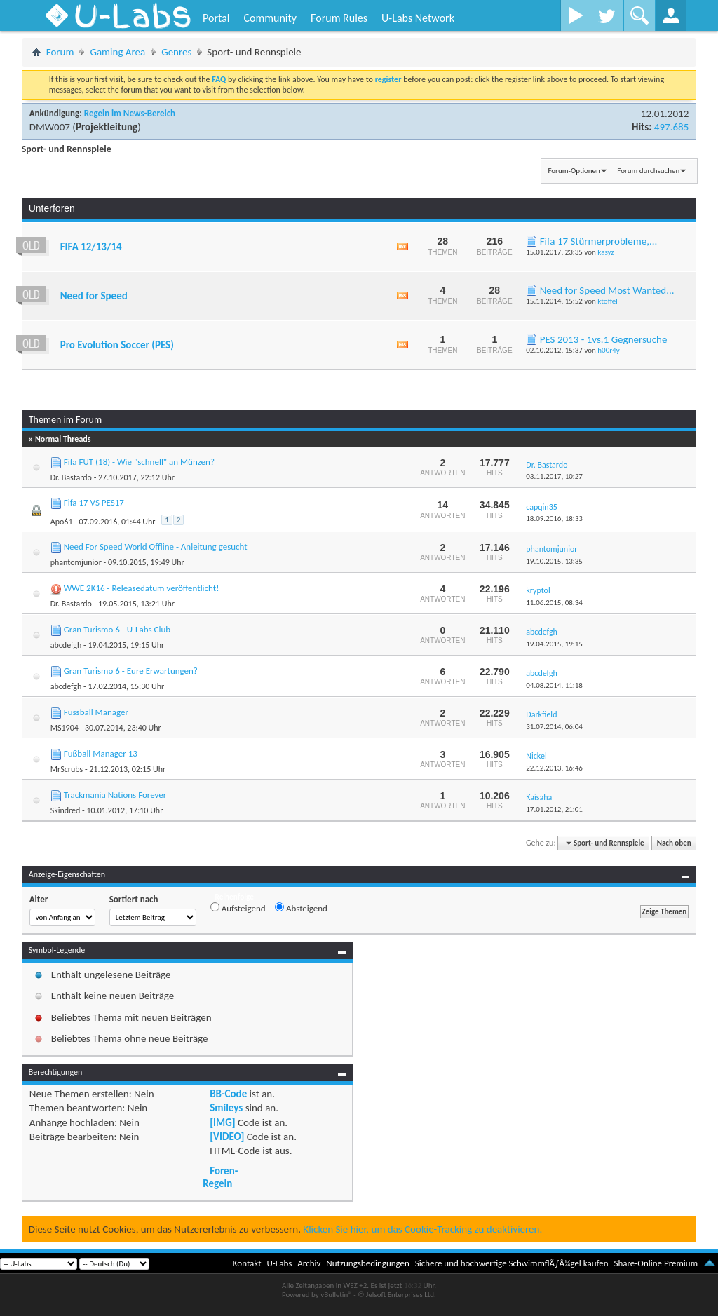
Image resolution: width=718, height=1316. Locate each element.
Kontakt (247, 1263)
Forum (60, 52)
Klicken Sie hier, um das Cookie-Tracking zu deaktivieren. (422, 1229)
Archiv (308, 1263)
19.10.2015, (554, 561)
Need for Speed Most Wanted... (607, 290)
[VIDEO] (227, 1136)
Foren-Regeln (220, 1177)
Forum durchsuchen (648, 170)
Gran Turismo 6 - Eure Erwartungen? (131, 670)
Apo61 (61, 522)
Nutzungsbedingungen (367, 1263)
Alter (38, 899)
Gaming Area (117, 52)
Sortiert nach (133, 899)
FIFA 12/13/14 (91, 246)
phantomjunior (76, 562)
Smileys (226, 1107)
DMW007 (49, 127)
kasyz (605, 252)
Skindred (65, 810)
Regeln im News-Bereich (129, 113)
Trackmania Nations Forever (115, 794)
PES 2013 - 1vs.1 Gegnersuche (604, 339)
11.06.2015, (554, 602)
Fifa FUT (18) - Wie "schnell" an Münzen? (139, 461)
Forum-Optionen (574, 170)
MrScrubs (66, 769)
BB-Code (228, 1093)
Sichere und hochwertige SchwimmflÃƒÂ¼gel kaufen (512, 1263)
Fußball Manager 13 (100, 753)
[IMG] (222, 1122)
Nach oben (674, 843)
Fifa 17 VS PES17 (94, 502)
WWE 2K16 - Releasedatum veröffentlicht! (141, 588)
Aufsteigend (238, 908)
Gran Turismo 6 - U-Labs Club (117, 629)
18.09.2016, (554, 518)
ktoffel (607, 301)
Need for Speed (94, 296)
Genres (176, 52)
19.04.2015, (554, 644)
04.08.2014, (554, 685)
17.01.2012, (554, 809)
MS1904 (64, 728)
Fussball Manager (96, 712)
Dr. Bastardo (71, 477)
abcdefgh (66, 645)
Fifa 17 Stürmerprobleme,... (599, 241)
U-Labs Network (417, 18)
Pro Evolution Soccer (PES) (117, 345)
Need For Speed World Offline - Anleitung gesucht (156, 546)
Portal (216, 18)
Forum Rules (339, 18)
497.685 (671, 127)
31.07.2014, (554, 726)
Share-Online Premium (656, 1263)
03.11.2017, (554, 476)
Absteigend (301, 908)
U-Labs (279, 1263)
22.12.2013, (554, 768)
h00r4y (608, 350)
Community (270, 18)
